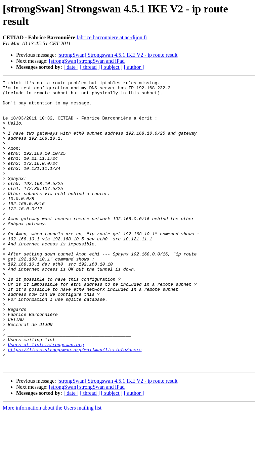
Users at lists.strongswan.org (46, 398)
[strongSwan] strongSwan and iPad (87, 61)
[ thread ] (90, 67)
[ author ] (134, 67)
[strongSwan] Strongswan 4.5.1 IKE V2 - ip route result (117, 55)
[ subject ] (112, 67)
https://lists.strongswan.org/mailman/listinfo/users (75, 404)
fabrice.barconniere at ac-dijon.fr (112, 37)
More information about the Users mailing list (52, 465)
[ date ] (71, 67)
